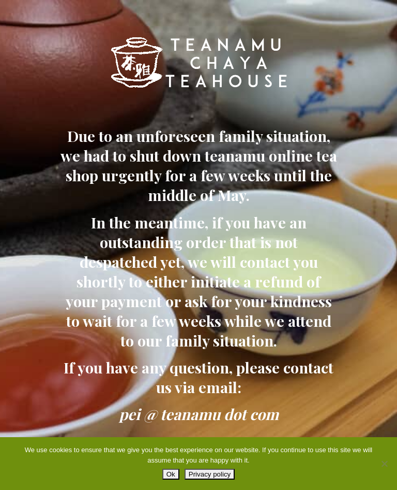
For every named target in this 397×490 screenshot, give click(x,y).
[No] (384, 463)
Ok (170, 474)
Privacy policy (210, 474)
